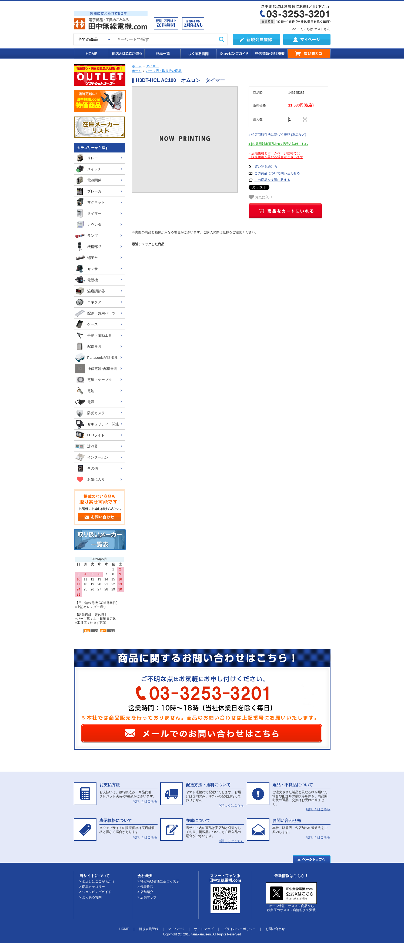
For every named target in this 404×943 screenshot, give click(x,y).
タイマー (152, 66)
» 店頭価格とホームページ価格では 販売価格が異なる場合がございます (276, 155)
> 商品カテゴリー (92, 887)
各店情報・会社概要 (270, 53)
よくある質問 (198, 53)
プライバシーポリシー (239, 929)
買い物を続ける (266, 166)
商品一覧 (162, 53)
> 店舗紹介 (145, 892)
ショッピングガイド (234, 53)
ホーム (137, 66)
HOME (91, 53)
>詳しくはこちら (145, 801)
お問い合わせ (275, 929)
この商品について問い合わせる (277, 173)
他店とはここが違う (126, 53)
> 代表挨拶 (145, 887)
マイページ (176, 929)
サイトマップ (203, 929)
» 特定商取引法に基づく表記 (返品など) (277, 135)
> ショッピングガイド (95, 892)
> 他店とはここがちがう (97, 881)
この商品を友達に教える (272, 180)
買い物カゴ (309, 53)
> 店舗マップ (147, 897)
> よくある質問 (90, 897)
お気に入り (261, 197)
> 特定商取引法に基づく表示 (158, 881)
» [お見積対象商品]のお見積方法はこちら (278, 144)
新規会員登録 (148, 929)
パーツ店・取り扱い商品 (164, 71)
